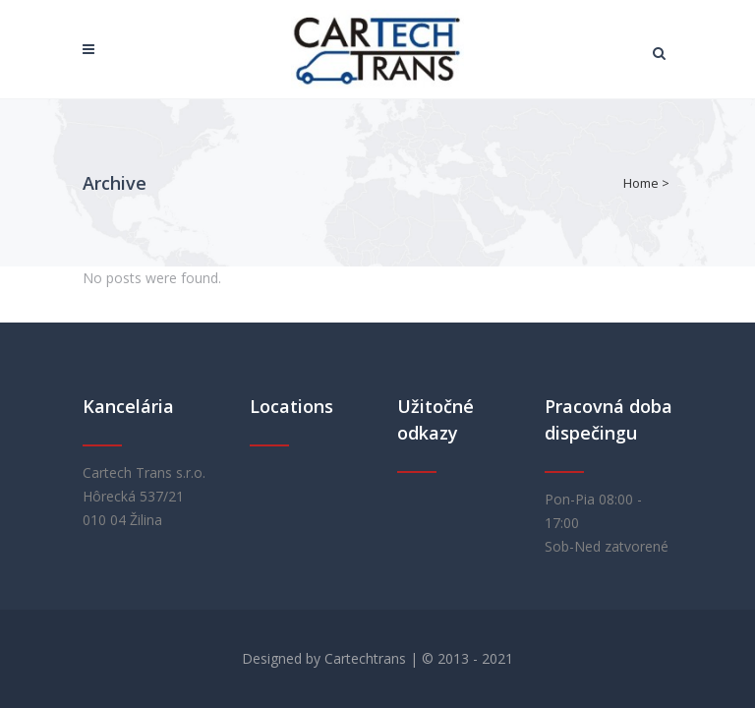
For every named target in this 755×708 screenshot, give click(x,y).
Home (641, 183)
